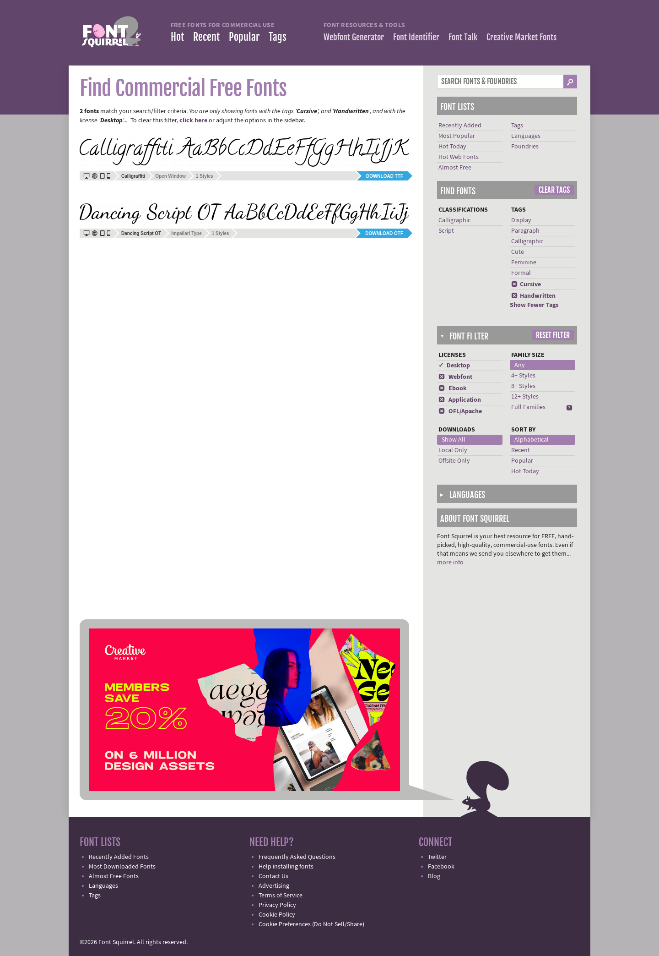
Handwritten (533, 295)
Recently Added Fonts (119, 857)
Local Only (452, 450)
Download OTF (384, 233)
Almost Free (454, 168)
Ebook (452, 388)
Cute (517, 252)
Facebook (441, 867)
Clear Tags (554, 190)
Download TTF (384, 176)
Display (521, 220)
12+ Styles (525, 397)
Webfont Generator (354, 37)
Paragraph (525, 231)
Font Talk (462, 37)
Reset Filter (553, 335)
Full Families (528, 407)
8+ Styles (523, 386)
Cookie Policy (277, 915)
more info (450, 562)
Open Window (170, 176)
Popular (244, 37)
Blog (434, 876)
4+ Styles (523, 375)
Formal (521, 273)
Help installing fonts (286, 867)
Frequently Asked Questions (297, 857)
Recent (206, 37)
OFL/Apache (460, 411)
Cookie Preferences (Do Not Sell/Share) (311, 924)
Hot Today (452, 146)
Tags (277, 37)
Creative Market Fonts (521, 37)
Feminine (523, 262)
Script (446, 231)
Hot (177, 37)
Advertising (274, 886)
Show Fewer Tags (534, 305)
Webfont (455, 377)
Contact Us (273, 876)
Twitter (437, 857)
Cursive (526, 284)
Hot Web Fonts (458, 157)
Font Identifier (416, 37)
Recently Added (459, 125)
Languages (525, 136)
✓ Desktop (454, 365)
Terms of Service (280, 895)
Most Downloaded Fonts (122, 867)
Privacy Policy (277, 905)
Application (459, 399)
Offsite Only (454, 461)
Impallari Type (186, 233)
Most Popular (456, 136)
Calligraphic (454, 220)
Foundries (525, 146)
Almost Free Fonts (114, 876)
